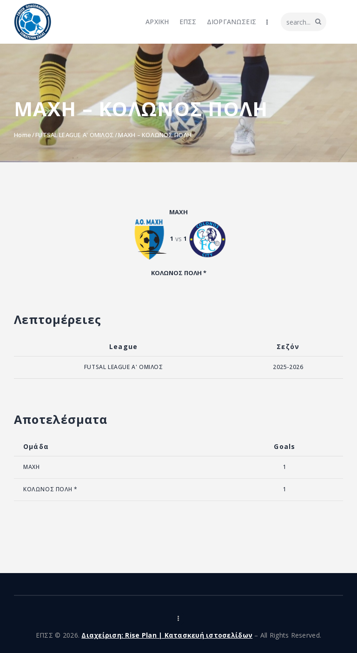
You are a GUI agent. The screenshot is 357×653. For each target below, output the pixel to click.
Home (22, 135)
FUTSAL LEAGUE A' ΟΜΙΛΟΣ (74, 135)
